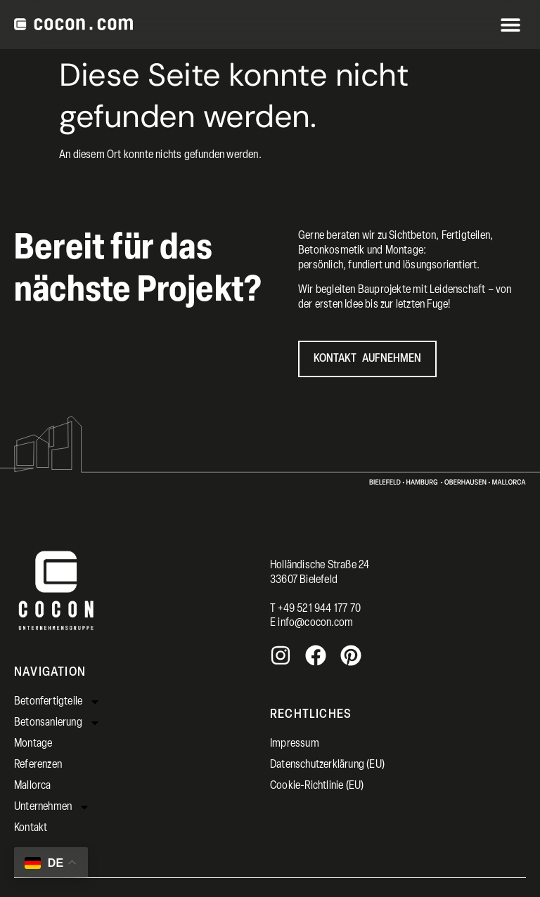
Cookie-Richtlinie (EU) (317, 786)
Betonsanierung (57, 723)
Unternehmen (52, 807)
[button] (510, 25)
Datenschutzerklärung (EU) (327, 765)
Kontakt (30, 828)
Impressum (294, 743)
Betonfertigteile (57, 702)
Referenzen (38, 765)
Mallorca (32, 786)
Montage (33, 743)
